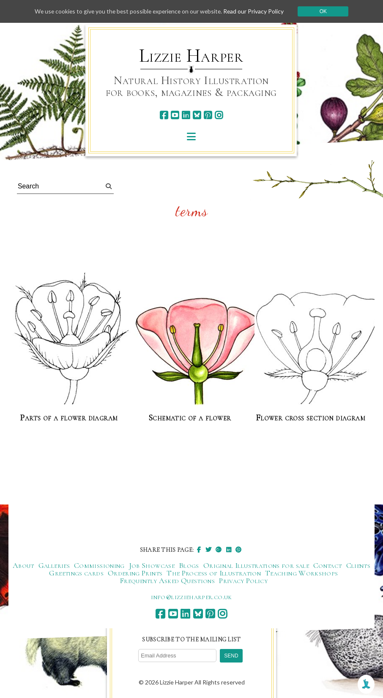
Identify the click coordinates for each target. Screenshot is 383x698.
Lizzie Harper (191, 55)
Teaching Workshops (301, 573)
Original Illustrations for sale (256, 565)
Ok (326, 11)
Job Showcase (152, 565)
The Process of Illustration (214, 573)
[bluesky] (197, 115)
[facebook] (164, 115)
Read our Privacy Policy (256, 11)
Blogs (189, 565)
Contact (327, 565)
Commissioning (99, 565)
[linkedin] (186, 115)
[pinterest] (208, 115)
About (23, 565)
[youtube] (175, 115)
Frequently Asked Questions (167, 580)
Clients (358, 565)
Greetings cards (76, 573)
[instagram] (219, 115)
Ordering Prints (135, 573)
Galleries (54, 565)
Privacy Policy (243, 580)
